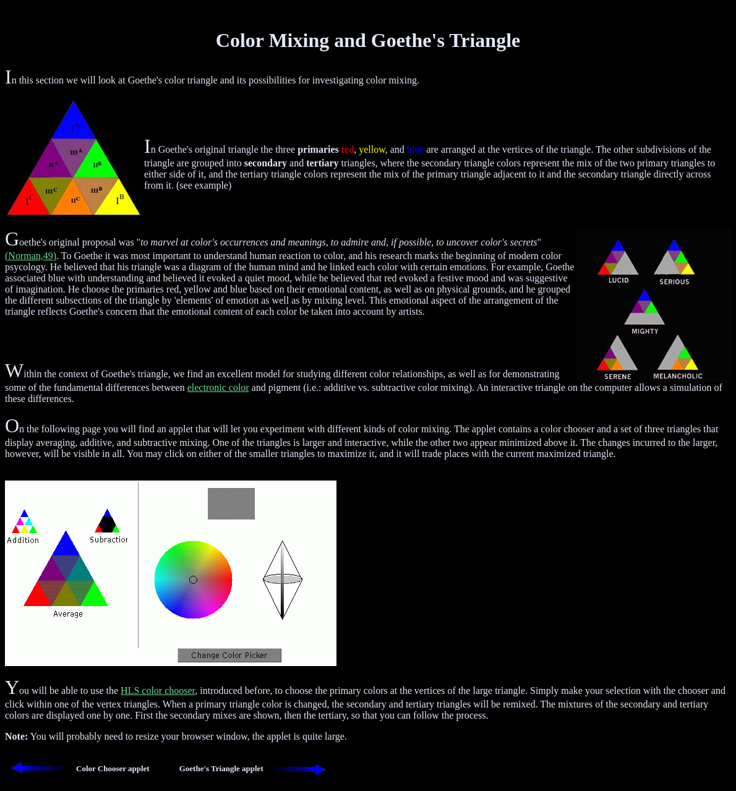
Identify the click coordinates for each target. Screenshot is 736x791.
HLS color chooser (158, 690)
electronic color (218, 387)
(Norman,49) (30, 255)
